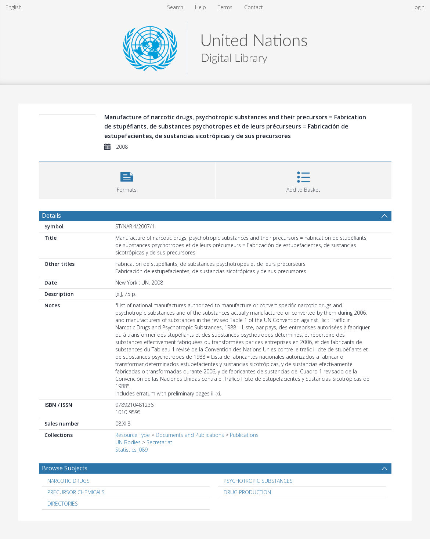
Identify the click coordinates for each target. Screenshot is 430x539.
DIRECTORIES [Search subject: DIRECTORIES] (62, 503)
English (14, 7)
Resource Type (132, 434)
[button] (127, 179)
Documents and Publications (190, 434)
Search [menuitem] (175, 7)
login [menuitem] (418, 7)
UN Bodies (128, 442)
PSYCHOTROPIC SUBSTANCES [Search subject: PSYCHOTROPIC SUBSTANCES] (258, 480)
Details (51, 215)
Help (200, 7)
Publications (244, 434)
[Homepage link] (215, 46)
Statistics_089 (131, 449)
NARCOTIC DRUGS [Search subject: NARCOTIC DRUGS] (68, 480)
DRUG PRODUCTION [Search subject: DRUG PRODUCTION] (247, 492)
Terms (225, 7)
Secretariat (159, 442)
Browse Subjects (64, 468)
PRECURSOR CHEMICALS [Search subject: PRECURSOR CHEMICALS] (76, 492)
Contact (253, 7)
